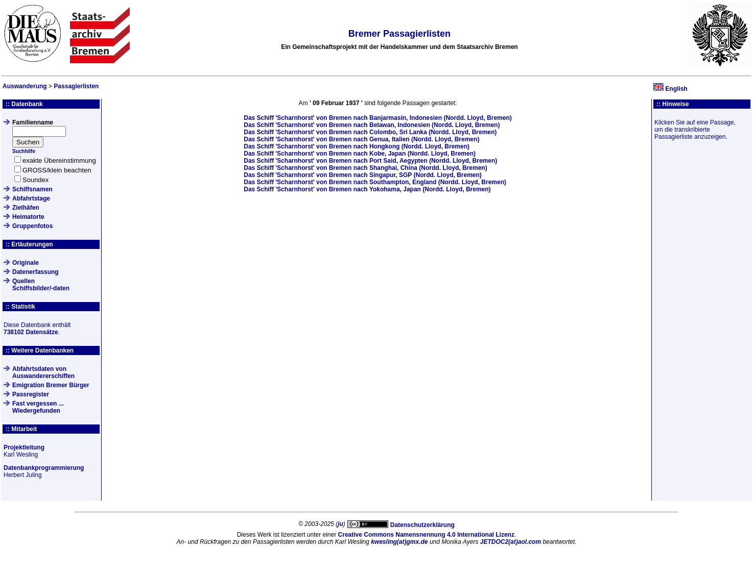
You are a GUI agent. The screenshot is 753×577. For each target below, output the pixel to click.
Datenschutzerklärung (422, 525)
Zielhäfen (25, 207)
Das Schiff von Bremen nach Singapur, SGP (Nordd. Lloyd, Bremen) (363, 175)
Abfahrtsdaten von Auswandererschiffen (43, 372)
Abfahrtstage (31, 198)
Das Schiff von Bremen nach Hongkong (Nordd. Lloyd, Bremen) (356, 146)
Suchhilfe (23, 151)
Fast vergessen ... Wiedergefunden (38, 407)
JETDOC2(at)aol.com (510, 541)
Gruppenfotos (32, 226)
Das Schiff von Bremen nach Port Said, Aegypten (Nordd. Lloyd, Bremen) (370, 160)
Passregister (30, 394)
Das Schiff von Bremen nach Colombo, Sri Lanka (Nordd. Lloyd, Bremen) (370, 132)
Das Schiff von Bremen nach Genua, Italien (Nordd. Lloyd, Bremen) (361, 139)
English (676, 88)
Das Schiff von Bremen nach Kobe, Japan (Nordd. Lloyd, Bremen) (360, 153)
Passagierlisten (76, 86)
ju (340, 524)
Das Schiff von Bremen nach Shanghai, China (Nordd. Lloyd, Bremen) (365, 167)
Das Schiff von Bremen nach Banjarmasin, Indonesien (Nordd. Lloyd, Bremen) (377, 117)
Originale (25, 262)
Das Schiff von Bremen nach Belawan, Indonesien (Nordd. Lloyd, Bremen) (372, 125)
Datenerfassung (35, 271)
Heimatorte (28, 216)
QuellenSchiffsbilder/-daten (40, 285)
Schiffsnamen (32, 189)
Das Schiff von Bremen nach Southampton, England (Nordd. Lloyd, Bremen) (375, 182)
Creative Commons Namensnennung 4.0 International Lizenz (426, 534)
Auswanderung (25, 86)
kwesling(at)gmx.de (399, 541)
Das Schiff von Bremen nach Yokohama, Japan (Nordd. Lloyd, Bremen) (367, 189)
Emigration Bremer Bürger (50, 385)
